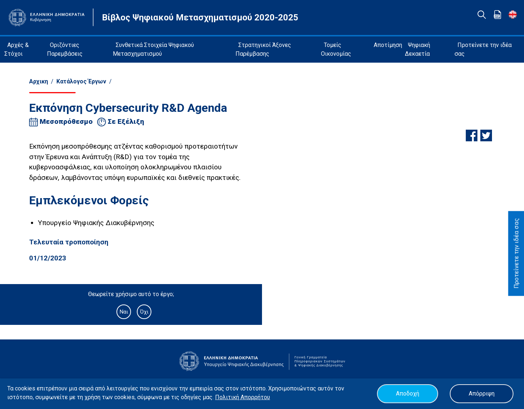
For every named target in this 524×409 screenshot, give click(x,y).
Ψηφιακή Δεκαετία (417, 49)
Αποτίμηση (388, 45)
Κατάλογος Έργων (81, 81)
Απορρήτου (255, 397)
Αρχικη (38, 81)
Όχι (144, 311)
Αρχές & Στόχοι (16, 49)
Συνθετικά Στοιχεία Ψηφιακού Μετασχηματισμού (153, 49)
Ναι (123, 311)
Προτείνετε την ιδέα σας (483, 49)
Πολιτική (228, 397)
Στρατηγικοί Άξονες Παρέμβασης (263, 49)
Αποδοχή (407, 393)
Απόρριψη (482, 393)
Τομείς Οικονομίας (336, 49)
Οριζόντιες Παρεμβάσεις (65, 49)
